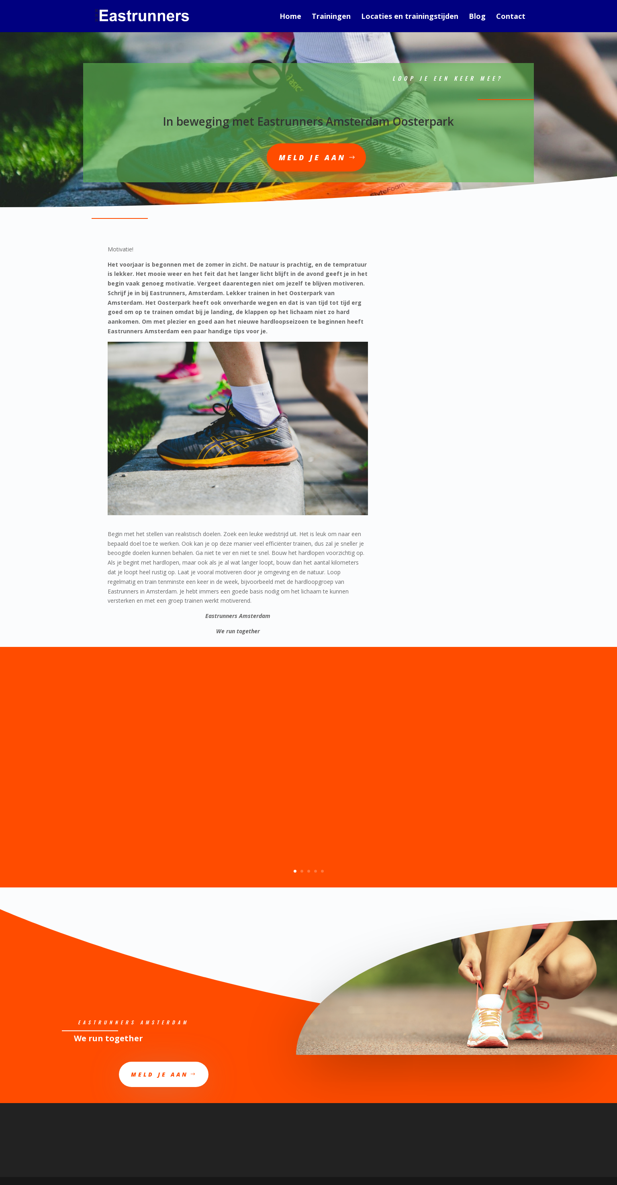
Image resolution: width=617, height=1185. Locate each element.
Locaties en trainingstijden (409, 17)
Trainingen (331, 17)
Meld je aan (312, 157)
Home (290, 17)
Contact (510, 17)
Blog (477, 17)
